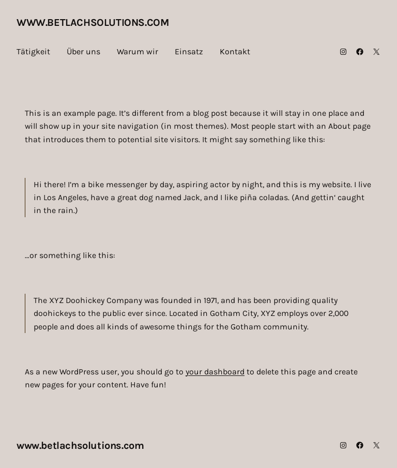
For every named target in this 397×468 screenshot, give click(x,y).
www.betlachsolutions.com (93, 22)
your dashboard (215, 371)
